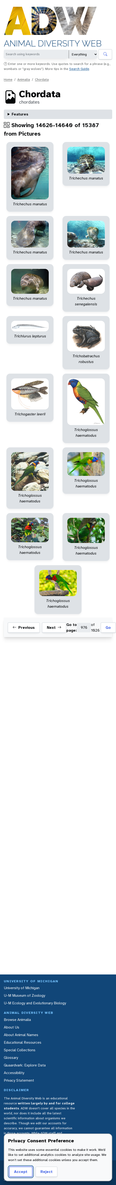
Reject (46, 1171)
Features (20, 114)
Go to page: (71, 627)
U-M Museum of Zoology (24, 995)
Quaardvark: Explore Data (25, 1065)
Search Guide (79, 69)
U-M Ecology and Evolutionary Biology (35, 1003)
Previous (24, 627)
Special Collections (19, 1049)
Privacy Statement (19, 1080)
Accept (20, 1171)
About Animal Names (21, 1034)
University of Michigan (21, 987)
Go (108, 627)
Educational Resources (22, 1042)
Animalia (23, 79)
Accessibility (14, 1072)
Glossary (11, 1057)
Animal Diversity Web (53, 43)
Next (54, 627)
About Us (11, 1027)
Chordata (42, 79)
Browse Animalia (17, 1019)
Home (8, 79)
